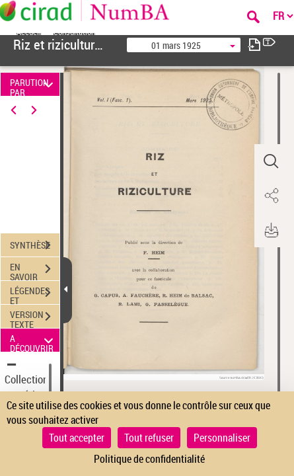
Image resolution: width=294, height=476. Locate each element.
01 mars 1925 (176, 45)
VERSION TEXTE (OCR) (34, 318)
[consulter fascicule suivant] (254, 44)
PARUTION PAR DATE (33, 84)
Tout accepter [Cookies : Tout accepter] (76, 437)
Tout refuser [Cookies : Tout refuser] (149, 437)
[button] (270, 161)
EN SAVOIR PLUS (34, 270)
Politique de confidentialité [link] (149, 459)
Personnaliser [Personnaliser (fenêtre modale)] (222, 437)
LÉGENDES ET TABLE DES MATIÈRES (34, 294)
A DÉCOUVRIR (33, 340)
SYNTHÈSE (34, 245)
